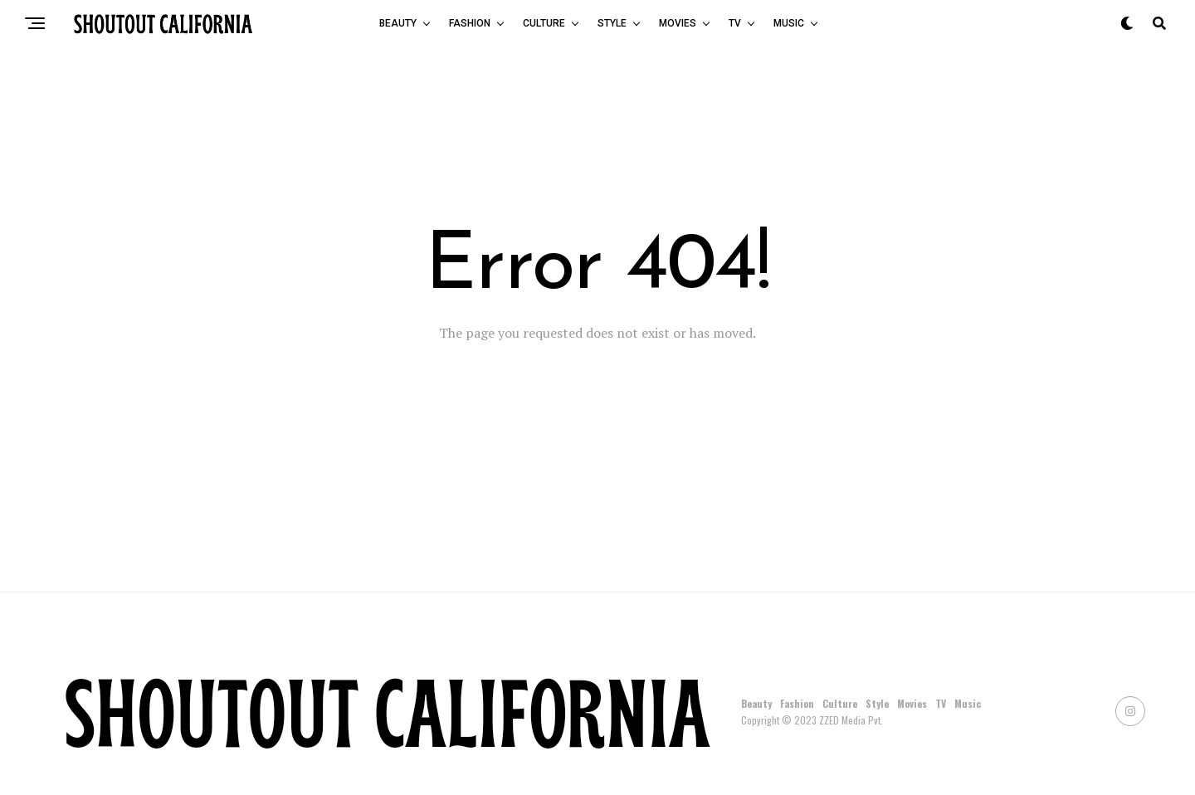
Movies (677, 23)
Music (788, 23)
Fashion (469, 23)
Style (612, 23)
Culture (544, 23)
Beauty (398, 23)
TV (735, 23)
